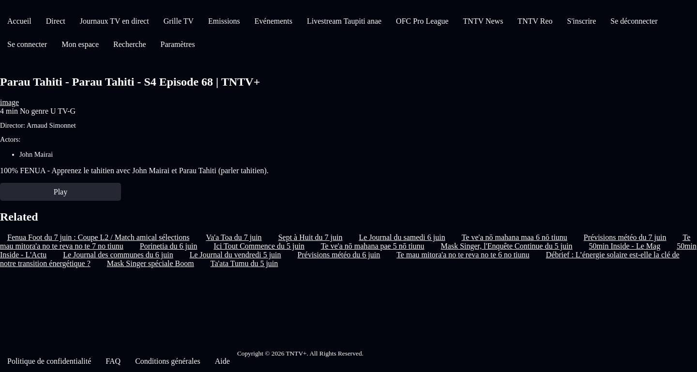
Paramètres (178, 44)
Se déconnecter (633, 21)
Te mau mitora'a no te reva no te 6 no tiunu (463, 255)
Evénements (273, 21)
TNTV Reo (534, 21)
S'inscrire (581, 21)
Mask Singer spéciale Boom (150, 263)
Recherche (129, 44)
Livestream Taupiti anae (344, 21)
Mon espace (80, 44)
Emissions (224, 21)
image (9, 102)
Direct (55, 21)
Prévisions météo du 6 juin (339, 255)
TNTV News (483, 21)
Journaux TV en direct (114, 21)
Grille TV (179, 21)
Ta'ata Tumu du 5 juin (244, 263)
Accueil (19, 21)
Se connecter (27, 44)
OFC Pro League (422, 21)
